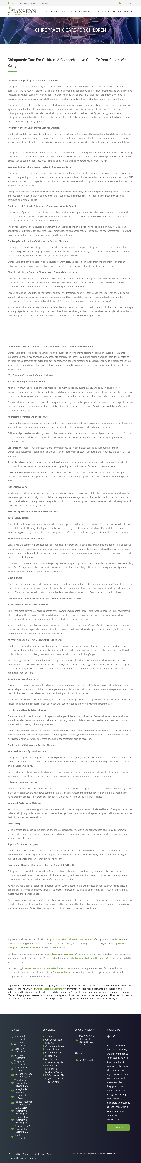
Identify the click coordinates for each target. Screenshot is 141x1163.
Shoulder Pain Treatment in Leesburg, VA (21, 1120)
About (54, 11)
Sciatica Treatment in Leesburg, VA (23, 1103)
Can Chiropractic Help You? (53, 1041)
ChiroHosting (112, 1153)
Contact (128, 11)
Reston (28, 968)
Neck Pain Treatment (19, 1050)
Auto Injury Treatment (20, 1056)
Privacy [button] (50, 1154)
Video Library (52, 1049)
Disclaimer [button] (39, 1154)
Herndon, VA (101, 958)
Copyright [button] (27, 1154)
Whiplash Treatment (19, 1063)
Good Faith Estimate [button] (18, 1158)
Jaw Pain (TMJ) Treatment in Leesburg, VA (21, 1111)
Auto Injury (85, 11)
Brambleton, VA (66, 972)
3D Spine (49, 1036)
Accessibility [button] (14, 1154)
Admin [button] (33, 1158)
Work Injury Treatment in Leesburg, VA (21, 1083)
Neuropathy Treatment (20, 1038)
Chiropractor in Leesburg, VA (50, 988)
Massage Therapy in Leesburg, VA (23, 1075)
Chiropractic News (54, 1046)
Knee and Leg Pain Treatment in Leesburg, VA (23, 1129)
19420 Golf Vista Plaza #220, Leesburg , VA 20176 (28, 3)
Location (117, 11)
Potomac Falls (82, 958)
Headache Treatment (19, 1136)
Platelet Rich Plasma (20, 1069)
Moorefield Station (56, 968)
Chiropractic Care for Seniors (23, 1097)
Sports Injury (101, 11)
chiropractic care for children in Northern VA (68, 939)
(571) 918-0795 (126, 3)
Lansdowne (52, 953)
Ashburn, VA (58, 947)
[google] (108, 1036)
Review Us (118, 1127)
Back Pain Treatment (19, 1044)
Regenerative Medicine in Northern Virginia (54, 1068)
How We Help (68, 11)
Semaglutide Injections (20, 1091)
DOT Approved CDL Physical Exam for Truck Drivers (55, 1078)
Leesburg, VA (70, 953)
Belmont (37, 968)
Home (46, 11)
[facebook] (114, 1036)
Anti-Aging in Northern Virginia (54, 1061)
